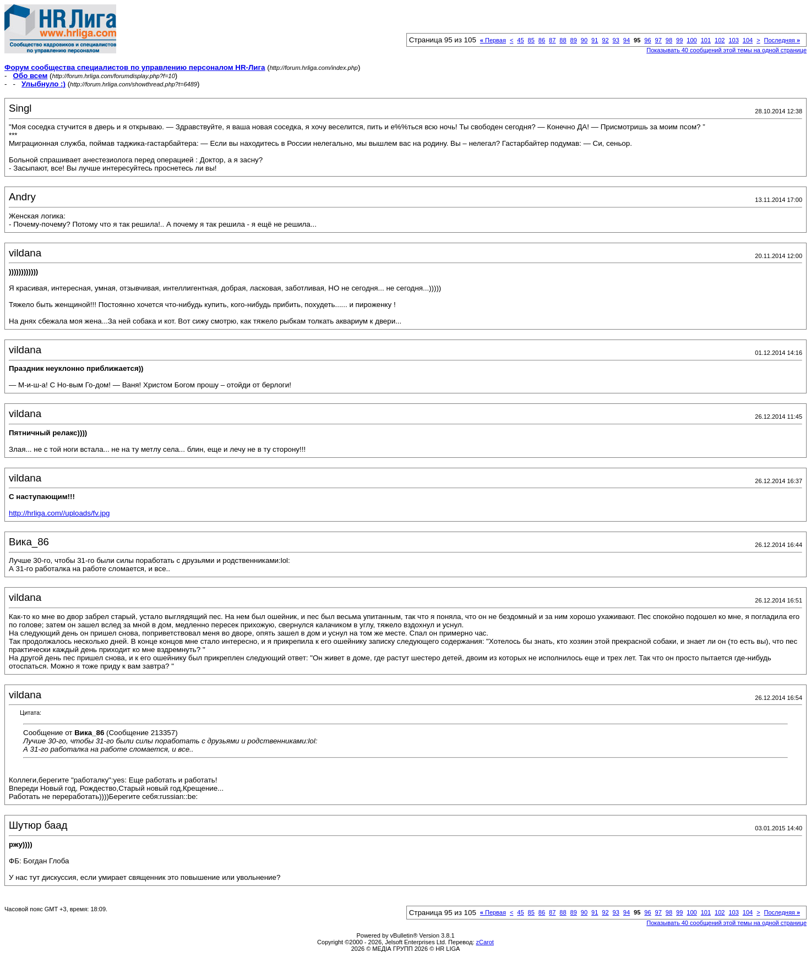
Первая (493, 40)
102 (720, 40)
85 (531, 40)
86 (541, 40)
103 (733, 40)
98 (669, 40)
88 (562, 40)
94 (626, 40)
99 (679, 40)
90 (584, 40)
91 (594, 40)
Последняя (782, 40)
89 (573, 40)
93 (616, 40)
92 (605, 40)
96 (647, 40)
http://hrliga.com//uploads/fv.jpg (59, 513)
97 (658, 40)
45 (520, 40)
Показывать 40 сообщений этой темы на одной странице (726, 50)
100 (691, 40)
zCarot (485, 942)
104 (748, 40)
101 (706, 40)
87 (552, 40)
